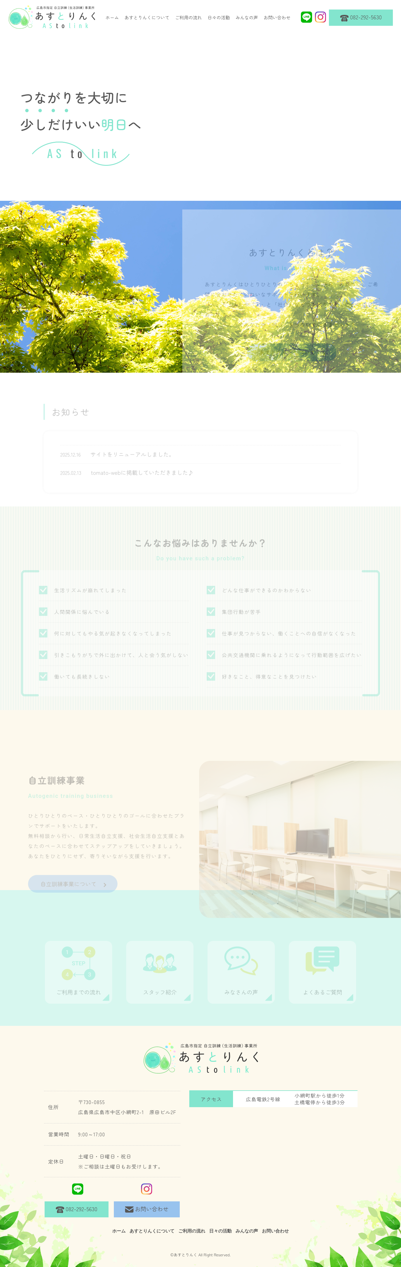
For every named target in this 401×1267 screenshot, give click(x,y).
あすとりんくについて (147, 17)
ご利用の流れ (188, 17)
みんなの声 (247, 17)
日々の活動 (219, 17)
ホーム (112, 17)
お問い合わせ (277, 17)
